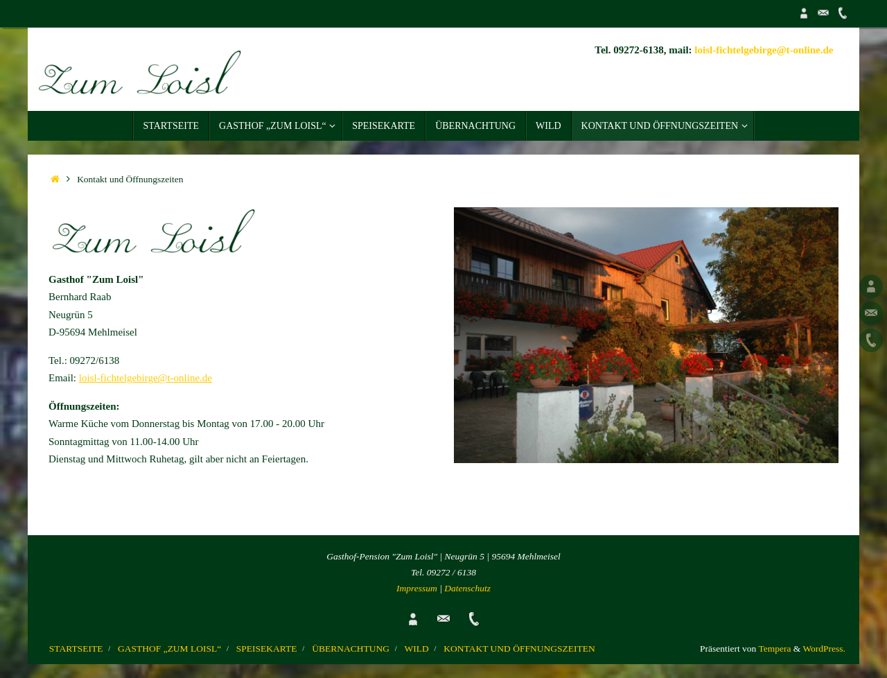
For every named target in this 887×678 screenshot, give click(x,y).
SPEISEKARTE (266, 648)
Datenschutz (467, 588)
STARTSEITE (76, 648)
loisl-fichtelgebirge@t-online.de (763, 49)
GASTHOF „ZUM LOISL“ (169, 648)
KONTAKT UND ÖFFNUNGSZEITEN (519, 648)
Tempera (774, 648)
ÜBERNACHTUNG (350, 648)
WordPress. (823, 648)
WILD (417, 648)
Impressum (416, 588)
